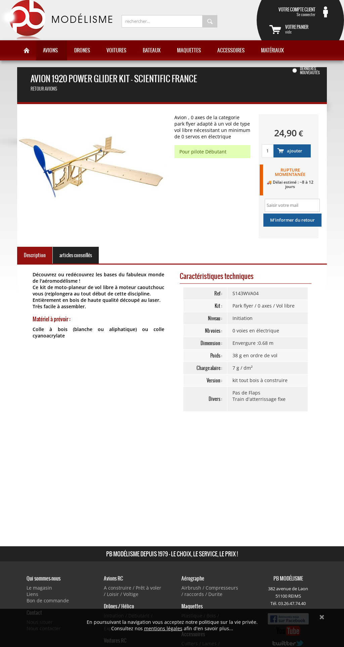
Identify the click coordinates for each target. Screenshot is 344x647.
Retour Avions (44, 89)
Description (35, 255)
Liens (32, 594)
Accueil (26, 50)
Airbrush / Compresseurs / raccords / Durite (209, 591)
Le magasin (39, 588)
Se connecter (292, 11)
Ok (322, 617)
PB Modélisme (56, 20)
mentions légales (163, 628)
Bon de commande (48, 600)
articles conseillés (75, 255)
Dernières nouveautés (310, 70)
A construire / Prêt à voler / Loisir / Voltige (132, 591)
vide (308, 29)
